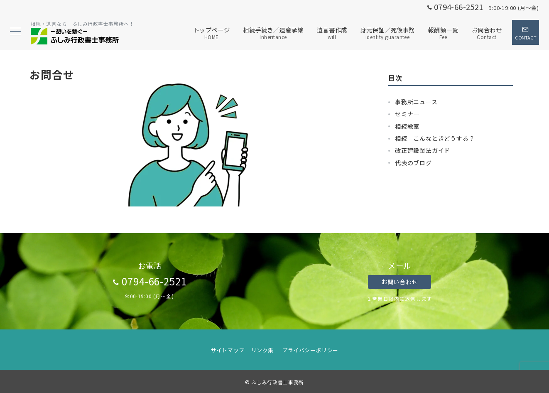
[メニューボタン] (15, 32)
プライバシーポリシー (310, 350)
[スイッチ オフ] (525, 32)
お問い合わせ (399, 282)
